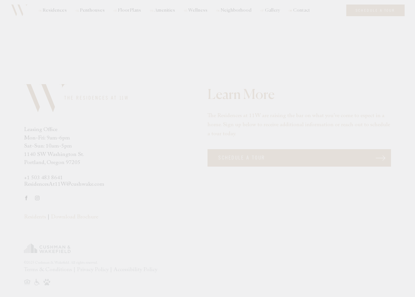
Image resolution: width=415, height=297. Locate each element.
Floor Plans (127, 10)
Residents (35, 217)
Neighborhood (234, 10)
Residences (53, 10)
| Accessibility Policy (133, 270)
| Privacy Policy (91, 270)
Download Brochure (74, 217)
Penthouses (90, 10)
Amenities (162, 10)
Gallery (270, 10)
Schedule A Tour (241, 158)
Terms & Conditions (48, 270)
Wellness (196, 10)
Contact (299, 10)
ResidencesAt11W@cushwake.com (64, 184)
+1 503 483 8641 (43, 178)
